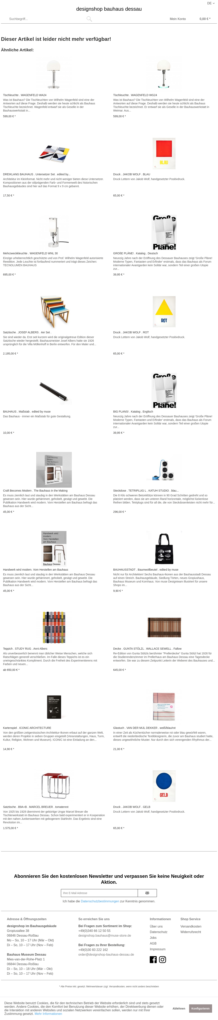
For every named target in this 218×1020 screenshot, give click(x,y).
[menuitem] (50, 19)
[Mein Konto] (175, 19)
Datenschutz (158, 932)
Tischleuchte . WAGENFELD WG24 (135, 95)
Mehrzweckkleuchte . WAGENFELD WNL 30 (30, 253)
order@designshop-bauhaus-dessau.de (106, 954)
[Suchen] (89, 19)
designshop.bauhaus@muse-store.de (104, 935)
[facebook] (153, 959)
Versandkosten (190, 926)
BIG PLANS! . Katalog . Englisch (133, 411)
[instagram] (162, 959)
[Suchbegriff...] (50, 19)
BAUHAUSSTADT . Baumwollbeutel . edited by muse (145, 569)
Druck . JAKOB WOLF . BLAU (131, 174)
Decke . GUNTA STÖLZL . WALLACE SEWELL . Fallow (147, 648)
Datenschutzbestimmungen (100, 901)
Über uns (156, 926)
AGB (153, 943)
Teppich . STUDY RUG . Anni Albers (25, 648)
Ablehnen (179, 1008)
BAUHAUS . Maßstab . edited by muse (26, 411)
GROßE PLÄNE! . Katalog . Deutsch (135, 253)
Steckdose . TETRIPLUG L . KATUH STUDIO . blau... (146, 490)
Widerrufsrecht (190, 932)
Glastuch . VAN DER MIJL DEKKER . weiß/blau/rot (144, 727)
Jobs (153, 937)
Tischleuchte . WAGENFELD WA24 (24, 95)
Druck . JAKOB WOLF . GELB (131, 806)
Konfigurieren (200, 1008)
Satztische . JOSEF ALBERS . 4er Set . (27, 332)
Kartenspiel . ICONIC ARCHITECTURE (27, 727)
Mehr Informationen (48, 1013)
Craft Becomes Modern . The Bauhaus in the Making (35, 490)
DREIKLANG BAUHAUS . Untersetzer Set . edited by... (36, 174)
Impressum (157, 949)
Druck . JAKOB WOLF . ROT (131, 332)
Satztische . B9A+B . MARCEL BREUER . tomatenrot (35, 806)
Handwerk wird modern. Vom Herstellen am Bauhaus (35, 569)
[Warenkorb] (201, 19)
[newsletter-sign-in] (147, 893)
